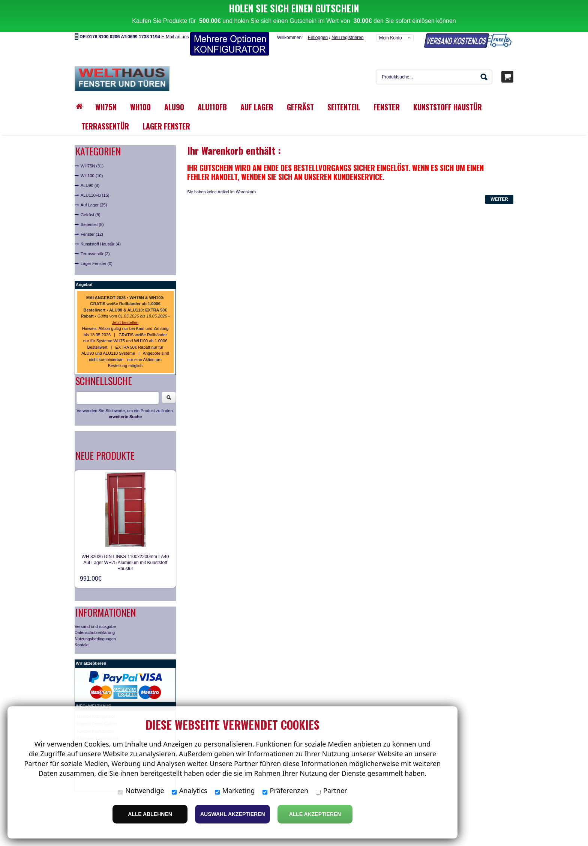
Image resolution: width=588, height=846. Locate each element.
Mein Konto (390, 22)
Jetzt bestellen (125, 307)
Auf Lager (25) (94, 189)
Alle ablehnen (150, 814)
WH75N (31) (92, 150)
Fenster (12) (92, 219)
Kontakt (81, 629)
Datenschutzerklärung (95, 617)
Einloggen (318, 22)
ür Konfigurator (101, 700)
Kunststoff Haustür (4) (101, 228)
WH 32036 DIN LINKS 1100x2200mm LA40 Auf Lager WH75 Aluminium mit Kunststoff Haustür (125, 546)
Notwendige (141, 790)
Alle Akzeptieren (315, 814)
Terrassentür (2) (95, 238)
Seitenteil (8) (92, 209)
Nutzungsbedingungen (95, 623)
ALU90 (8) (90, 170)
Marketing (235, 790)
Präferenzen (285, 790)
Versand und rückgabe (95, 610)
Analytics (189, 790)
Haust (82, 700)
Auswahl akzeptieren (232, 814)
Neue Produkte (105, 440)
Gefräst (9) (90, 199)
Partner (331, 790)
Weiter (499, 184)
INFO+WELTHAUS (93, 690)
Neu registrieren (347, 22)
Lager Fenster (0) (96, 248)
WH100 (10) (92, 160)
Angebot (84, 269)
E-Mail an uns (175, 21)
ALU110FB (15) (95, 180)
